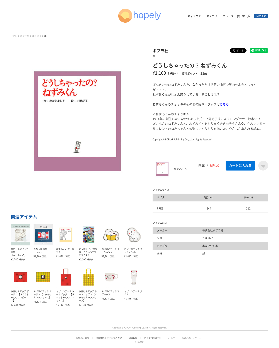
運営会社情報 (82, 338)
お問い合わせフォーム (192, 338)
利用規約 (133, 338)
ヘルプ (171, 338)
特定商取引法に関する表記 (109, 338)
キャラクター (195, 16)
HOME (14, 36)
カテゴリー (213, 16)
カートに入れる (240, 165)
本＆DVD (36, 36)
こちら (224, 104)
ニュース (228, 16)
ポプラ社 (24, 36)
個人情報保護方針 (153, 338)
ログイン (261, 16)
